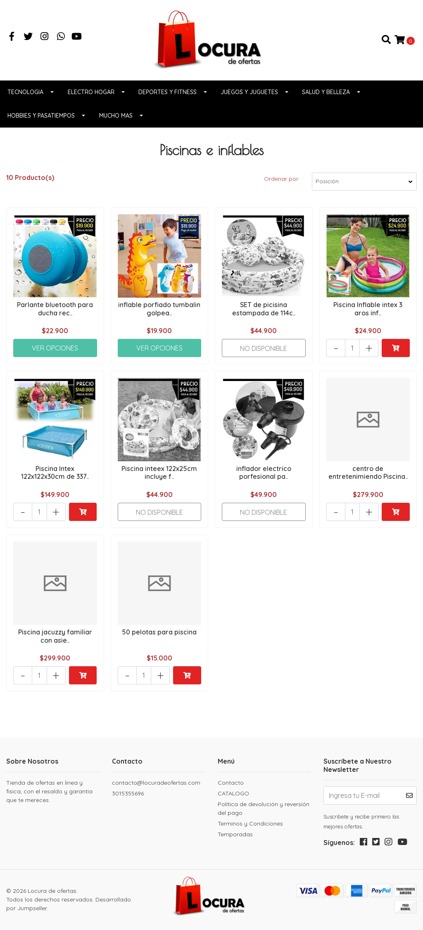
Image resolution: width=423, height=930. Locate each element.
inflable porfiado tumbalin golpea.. (159, 309)
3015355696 (128, 793)
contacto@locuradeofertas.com (156, 782)
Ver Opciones (55, 348)
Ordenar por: (281, 178)
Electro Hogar (91, 92)
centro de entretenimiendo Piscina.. (368, 472)
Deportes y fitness (167, 92)
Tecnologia (25, 92)
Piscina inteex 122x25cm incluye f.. (159, 472)
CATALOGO (233, 793)
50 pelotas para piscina (159, 632)
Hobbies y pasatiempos (41, 115)
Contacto (231, 782)
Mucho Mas (116, 115)
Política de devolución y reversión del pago (263, 808)
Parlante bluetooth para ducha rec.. (55, 309)
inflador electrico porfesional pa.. (263, 472)
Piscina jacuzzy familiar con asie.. (55, 636)
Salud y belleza (326, 92)
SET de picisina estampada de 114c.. (263, 309)
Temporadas (235, 834)
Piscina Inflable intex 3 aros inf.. (367, 309)
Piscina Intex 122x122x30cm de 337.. (55, 472)
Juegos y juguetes (249, 92)
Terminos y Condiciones (250, 823)
